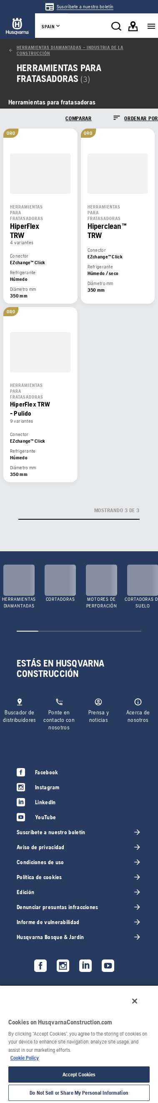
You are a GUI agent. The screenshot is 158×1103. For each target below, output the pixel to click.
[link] (79, 7)
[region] (79, 1044)
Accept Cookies (79, 1074)
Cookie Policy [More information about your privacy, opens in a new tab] (24, 1058)
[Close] (134, 1001)
